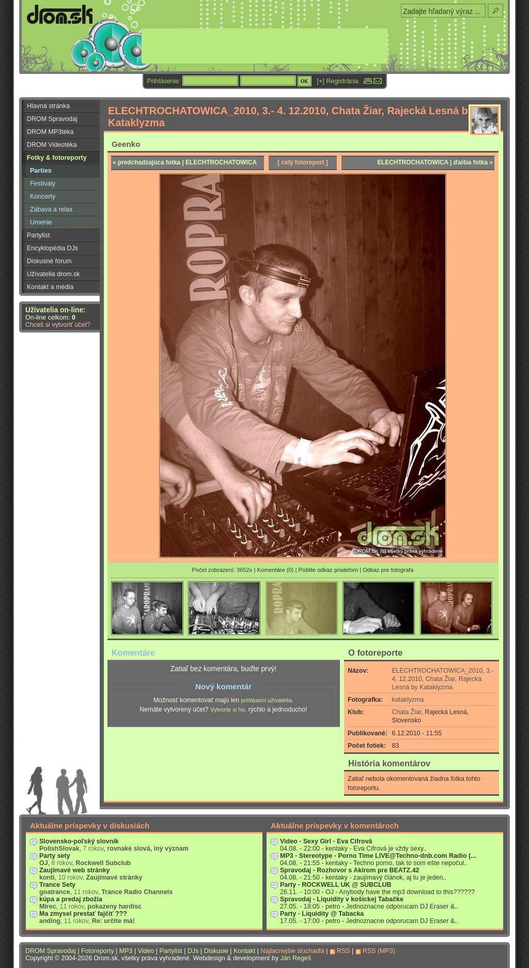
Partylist (38, 235)
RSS (343, 951)
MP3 (126, 951)
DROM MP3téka (50, 131)
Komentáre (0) (275, 570)
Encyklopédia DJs (52, 248)
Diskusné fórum (49, 261)
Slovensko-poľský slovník (79, 841)
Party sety (54, 855)
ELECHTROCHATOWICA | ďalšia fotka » (435, 162)
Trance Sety (57, 884)
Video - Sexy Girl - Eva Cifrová (326, 841)
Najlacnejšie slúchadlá (292, 951)
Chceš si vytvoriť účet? (57, 324)
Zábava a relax (51, 209)
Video (146, 951)
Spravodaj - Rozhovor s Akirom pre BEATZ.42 (349, 870)
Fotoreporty (97, 951)
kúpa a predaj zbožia (70, 899)
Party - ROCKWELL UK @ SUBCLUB (336, 884)
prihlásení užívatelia (266, 700)
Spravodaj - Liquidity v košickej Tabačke (341, 899)
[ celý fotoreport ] (302, 162)
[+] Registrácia (338, 81)
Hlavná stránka (48, 106)
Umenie (41, 222)
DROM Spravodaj (52, 119)
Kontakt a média (50, 287)
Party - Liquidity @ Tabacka (322, 913)
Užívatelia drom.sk (53, 274)
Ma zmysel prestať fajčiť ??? (83, 913)
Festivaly (42, 183)
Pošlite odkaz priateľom (328, 570)
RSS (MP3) (379, 951)
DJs (193, 951)
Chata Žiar (407, 712)
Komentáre (133, 652)
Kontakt (244, 951)
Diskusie (216, 951)
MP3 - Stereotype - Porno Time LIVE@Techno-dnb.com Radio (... (378, 855)
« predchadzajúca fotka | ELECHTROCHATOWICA (185, 162)
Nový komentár (223, 686)
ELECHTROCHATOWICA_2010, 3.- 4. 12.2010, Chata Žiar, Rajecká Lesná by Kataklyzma (443, 679)
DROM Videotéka (52, 144)
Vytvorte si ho (227, 709)
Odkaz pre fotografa (388, 570)
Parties (41, 170)
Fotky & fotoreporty (57, 157)
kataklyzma (408, 699)
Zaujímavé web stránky (74, 870)
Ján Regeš (295, 958)
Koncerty (42, 196)
